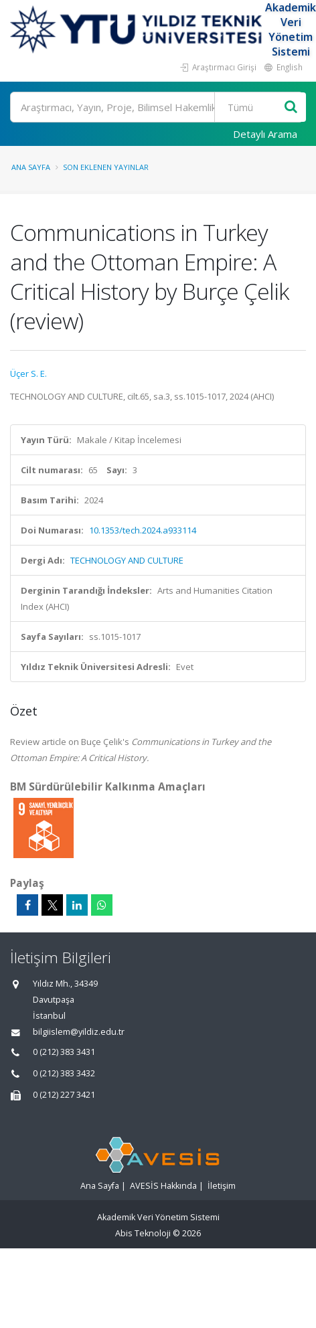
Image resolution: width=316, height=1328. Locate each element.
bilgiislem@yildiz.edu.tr (79, 1032)
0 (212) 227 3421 (64, 1094)
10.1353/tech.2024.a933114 (142, 530)
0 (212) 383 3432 (64, 1073)
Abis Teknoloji (143, 1233)
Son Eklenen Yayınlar (106, 167)
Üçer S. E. (28, 373)
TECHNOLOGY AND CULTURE (126, 560)
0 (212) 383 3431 (64, 1052)
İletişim (222, 1185)
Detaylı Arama (265, 134)
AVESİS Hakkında (163, 1185)
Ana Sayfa (30, 167)
